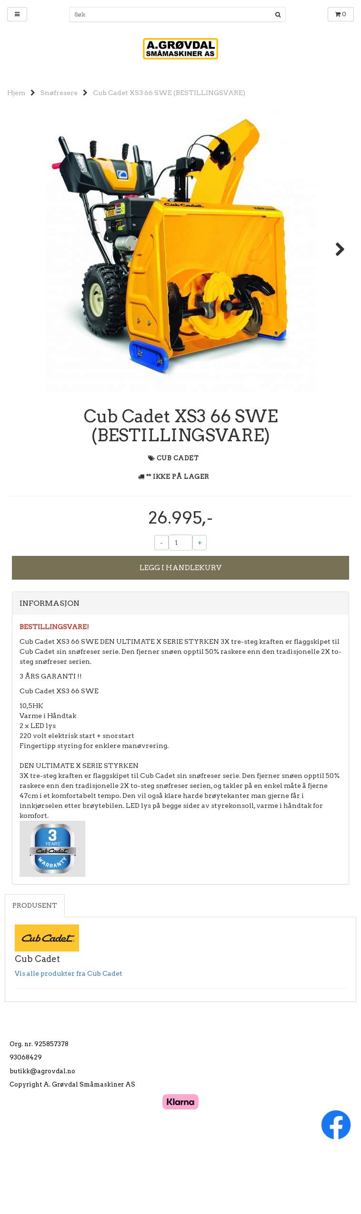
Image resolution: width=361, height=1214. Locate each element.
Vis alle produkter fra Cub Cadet (68, 1023)
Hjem (16, 93)
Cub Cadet (178, 508)
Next (335, 249)
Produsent (34, 956)
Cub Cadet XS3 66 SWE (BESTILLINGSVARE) (169, 93)
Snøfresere (59, 93)
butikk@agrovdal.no (42, 1121)
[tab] (180, 653)
